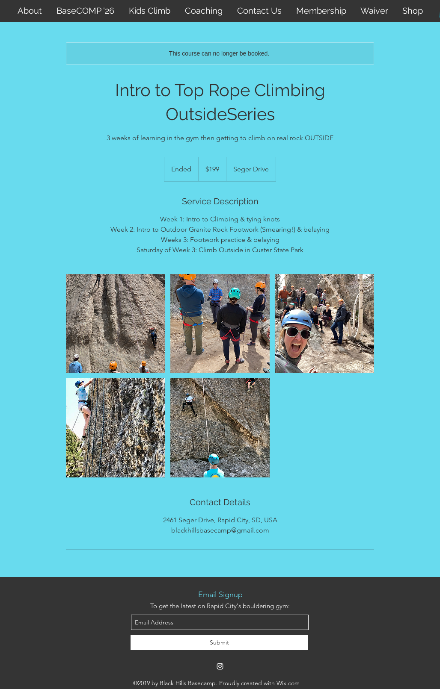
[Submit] (219, 642)
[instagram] (220, 666)
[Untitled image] (115, 323)
